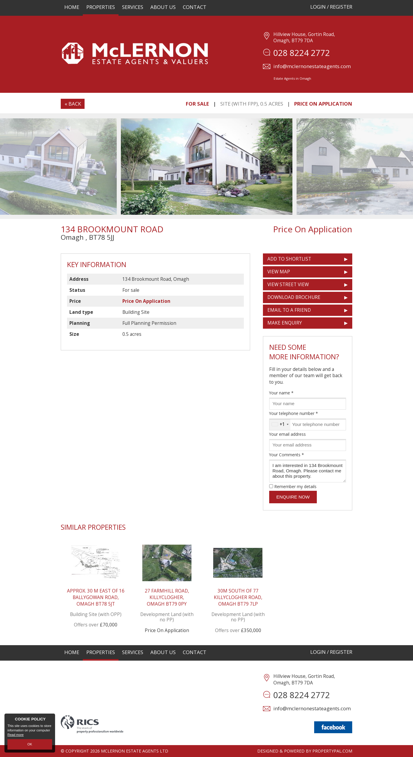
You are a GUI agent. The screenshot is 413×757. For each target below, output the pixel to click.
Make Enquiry (284, 323)
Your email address (287, 434)
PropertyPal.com (332, 751)
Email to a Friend (289, 310)
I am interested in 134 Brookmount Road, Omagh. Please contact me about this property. (307, 471)
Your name (281, 393)
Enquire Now (293, 496)
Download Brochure (293, 297)
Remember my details (295, 486)
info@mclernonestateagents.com (312, 66)
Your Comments (286, 454)
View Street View (288, 284)
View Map (278, 272)
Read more (15, 735)
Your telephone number (293, 413)
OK (29, 744)
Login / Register (331, 6)
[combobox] (279, 424)
